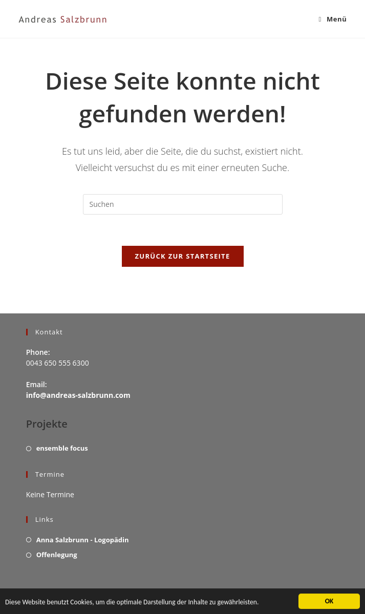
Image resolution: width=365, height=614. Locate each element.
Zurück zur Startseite (182, 256)
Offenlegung (56, 554)
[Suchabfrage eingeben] (183, 204)
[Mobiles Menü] (333, 19)
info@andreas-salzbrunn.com (78, 395)
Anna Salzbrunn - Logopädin (82, 539)
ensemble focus (62, 448)
